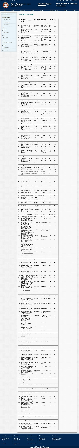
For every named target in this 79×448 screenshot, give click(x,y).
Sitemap (72, 0)
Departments (10, 0)
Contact (74, 10)
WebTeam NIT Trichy (40, 446)
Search (58, 0)
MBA (17, 441)
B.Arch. (18, 438)
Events (14, 0)
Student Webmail (63, 0)
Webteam (3, 40)
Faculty (3, 27)
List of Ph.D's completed (7, 19)
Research (65, 10)
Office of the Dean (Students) (31, 443)
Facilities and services (5, 37)
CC (16, 0)
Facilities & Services (30, 440)
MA (17, 440)
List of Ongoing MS (6, 24)
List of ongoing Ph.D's (7, 22)
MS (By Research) (17, 443)
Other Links (42, 435)
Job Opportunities (42, 439)
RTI (39, 440)
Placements (2, 0)
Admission (42, 10)
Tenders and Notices (42, 438)
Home (5, 10)
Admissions (16, 435)
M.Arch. (18, 439)
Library (6, 0)
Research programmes (6, 17)
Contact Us (54, 435)
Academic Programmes (5, 15)
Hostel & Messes (29, 441)
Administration (22, 10)
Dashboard (76, 0)
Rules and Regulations (5, 441)
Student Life (29, 435)
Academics (4, 435)
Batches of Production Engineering (7, 42)
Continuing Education (5, 32)
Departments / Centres (54, 10)
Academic (32, 10)
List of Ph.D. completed (5, 47)
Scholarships (4, 45)
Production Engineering (6, 13)
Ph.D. (15, 444)
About (13, 10)
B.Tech (15, 438)
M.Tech (15, 439)
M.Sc (15, 440)
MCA (15, 441)
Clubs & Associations (30, 439)
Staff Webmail (68, 0)
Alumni (40, 441)
